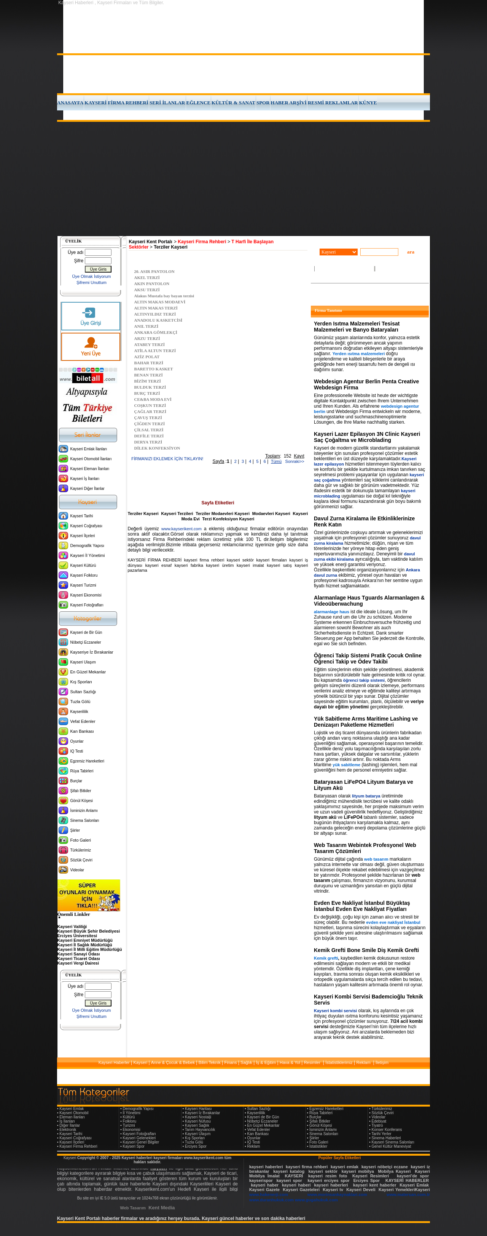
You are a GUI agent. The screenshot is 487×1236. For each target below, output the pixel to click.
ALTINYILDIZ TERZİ (155, 314)
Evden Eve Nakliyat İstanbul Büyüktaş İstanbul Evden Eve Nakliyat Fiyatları (362, 906)
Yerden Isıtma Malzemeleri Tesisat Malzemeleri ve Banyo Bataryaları (356, 327)
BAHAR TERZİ (149, 362)
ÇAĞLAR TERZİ (150, 411)
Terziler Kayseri (171, 247)
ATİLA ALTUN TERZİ (155, 350)
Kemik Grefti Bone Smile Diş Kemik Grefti (366, 950)
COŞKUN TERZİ (150, 405)
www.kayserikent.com (181, 528)
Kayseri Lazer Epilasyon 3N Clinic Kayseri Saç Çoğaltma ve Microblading (367, 437)
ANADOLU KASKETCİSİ (158, 320)
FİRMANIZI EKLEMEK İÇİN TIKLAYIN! (167, 458)
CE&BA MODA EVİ (153, 399)
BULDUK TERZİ (150, 387)
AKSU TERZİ (147, 289)
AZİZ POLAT (147, 356)
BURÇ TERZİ (147, 393)
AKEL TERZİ (147, 277)
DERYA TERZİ (148, 442)
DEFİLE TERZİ (149, 436)
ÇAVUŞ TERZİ (148, 417)
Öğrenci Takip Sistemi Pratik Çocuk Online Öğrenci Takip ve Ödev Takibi (368, 658)
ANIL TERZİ (146, 326)
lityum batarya (366, 796)
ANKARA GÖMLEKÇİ (155, 332)
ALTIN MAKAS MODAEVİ (160, 302)
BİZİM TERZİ (147, 381)
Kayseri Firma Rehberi (202, 241)
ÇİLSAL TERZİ (149, 429)
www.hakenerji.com (268, 1194)
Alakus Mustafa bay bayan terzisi (164, 295)
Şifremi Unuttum (91, 282)
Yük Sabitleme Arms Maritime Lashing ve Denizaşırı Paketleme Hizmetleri (366, 722)
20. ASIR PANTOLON (154, 271)
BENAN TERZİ (148, 375)
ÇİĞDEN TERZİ (149, 423)
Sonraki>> (293, 461)
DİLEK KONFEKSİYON (157, 448)
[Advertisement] (243, 179)
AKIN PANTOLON (152, 283)
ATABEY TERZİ (149, 344)
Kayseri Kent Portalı (150, 241)
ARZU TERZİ (147, 338)
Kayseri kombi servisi (335, 1010)
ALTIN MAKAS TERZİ (156, 308)
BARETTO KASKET (153, 369)
